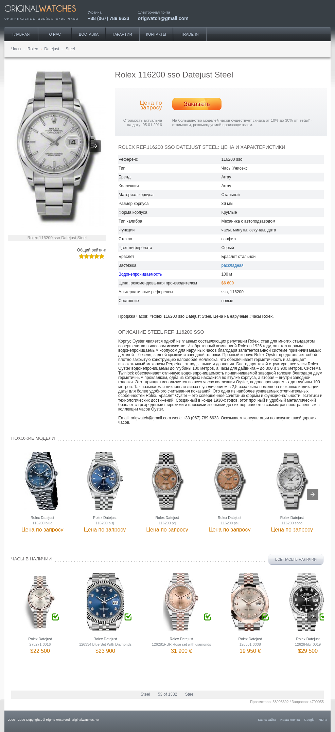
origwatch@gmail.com (163, 18)
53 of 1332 (167, 694)
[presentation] (312, 494)
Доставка (89, 34)
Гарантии (122, 34)
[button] (95, 146)
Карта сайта (267, 719)
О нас (55, 34)
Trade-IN (190, 34)
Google (309, 719)
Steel (145, 694)
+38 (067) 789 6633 (108, 18)
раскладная (232, 265)
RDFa (323, 719)
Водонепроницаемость (140, 274)
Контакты (156, 34)
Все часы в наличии (296, 559)
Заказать (197, 103)
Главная (21, 34)
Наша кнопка (290, 719)
